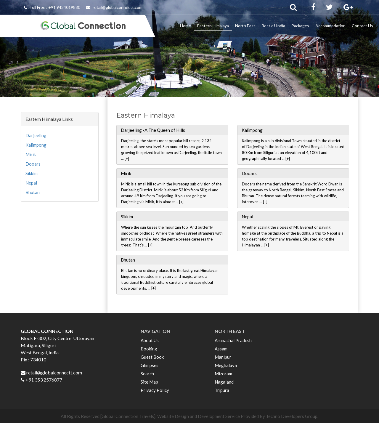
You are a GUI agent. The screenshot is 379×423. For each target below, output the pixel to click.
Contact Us (362, 25)
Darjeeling (35, 135)
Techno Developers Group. (292, 416)
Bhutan (32, 192)
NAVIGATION (155, 331)
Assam (221, 348)
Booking (149, 348)
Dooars (33, 163)
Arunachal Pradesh (233, 340)
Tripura (222, 390)
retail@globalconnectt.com (114, 7)
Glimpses (149, 365)
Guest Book (152, 357)
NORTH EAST (230, 331)
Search (147, 373)
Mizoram (223, 373)
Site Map (149, 381)
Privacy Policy (155, 390)
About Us (150, 340)
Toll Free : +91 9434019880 (52, 7)
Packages (300, 25)
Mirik (30, 154)
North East (245, 25)
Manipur (223, 357)
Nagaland (224, 381)
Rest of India (273, 25)
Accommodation (330, 25)
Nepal (31, 182)
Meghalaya (226, 365)
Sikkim (31, 173)
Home (185, 25)
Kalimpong (35, 145)
